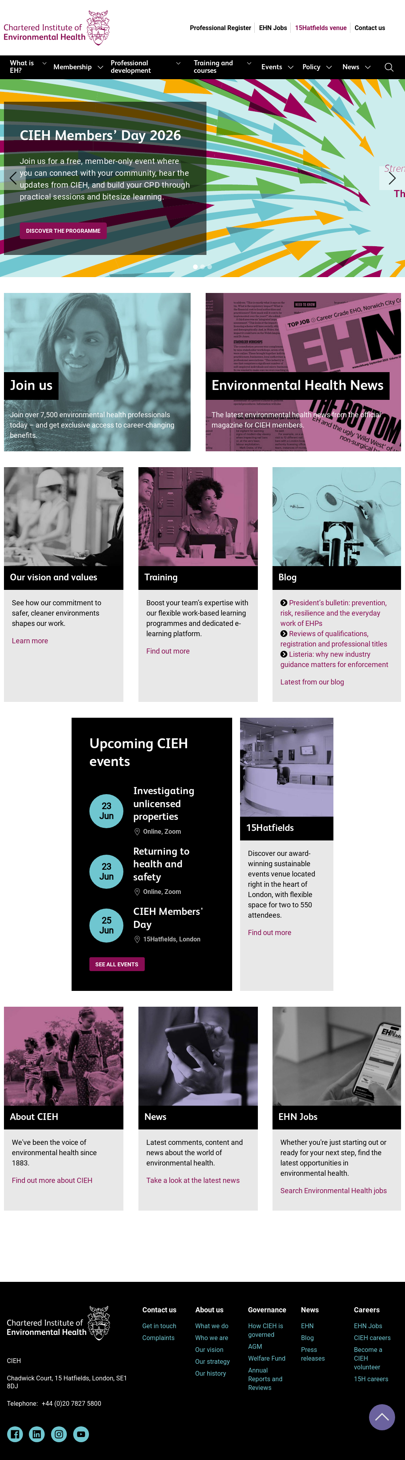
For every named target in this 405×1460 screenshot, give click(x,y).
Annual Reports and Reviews (265, 1379)
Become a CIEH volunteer (368, 1358)
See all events (116, 964)
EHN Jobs (273, 28)
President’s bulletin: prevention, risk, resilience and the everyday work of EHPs (333, 613)
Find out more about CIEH (52, 1180)
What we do (212, 1326)
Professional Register (220, 28)
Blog (307, 1338)
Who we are (212, 1338)
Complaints (158, 1338)
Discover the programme (63, 231)
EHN (307, 1326)
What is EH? (22, 67)
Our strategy (212, 1361)
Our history (210, 1373)
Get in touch (159, 1326)
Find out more (168, 651)
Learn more (30, 641)
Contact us (370, 28)
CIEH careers (372, 1338)
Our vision (209, 1350)
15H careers (371, 1379)
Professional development (131, 67)
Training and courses (213, 67)
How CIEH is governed (265, 1330)
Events (271, 67)
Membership (72, 67)
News (351, 67)
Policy (311, 67)
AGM (255, 1346)
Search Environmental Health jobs (333, 1190)
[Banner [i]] (195, 266)
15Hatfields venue (321, 28)
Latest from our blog (312, 682)
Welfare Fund (266, 1358)
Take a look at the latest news (193, 1180)
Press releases (313, 1354)
